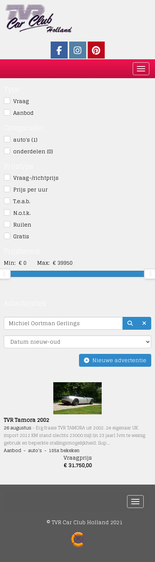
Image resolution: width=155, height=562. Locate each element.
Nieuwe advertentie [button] (115, 360)
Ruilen (22, 225)
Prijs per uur (30, 189)
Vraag (21, 101)
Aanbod (23, 113)
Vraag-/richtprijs (36, 178)
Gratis (21, 236)
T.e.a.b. (21, 201)
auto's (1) (25, 140)
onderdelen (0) (33, 151)
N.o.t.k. (22, 213)
